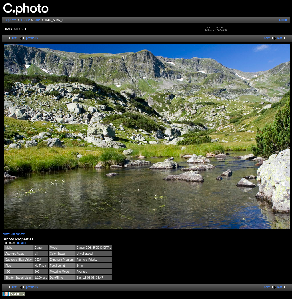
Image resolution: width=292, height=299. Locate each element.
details (21, 242)
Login (283, 19)
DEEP (25, 20)
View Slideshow (14, 234)
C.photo (11, 20)
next (267, 38)
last (279, 38)
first (14, 38)
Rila (37, 20)
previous (32, 38)
